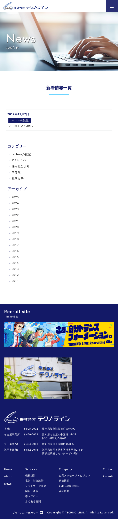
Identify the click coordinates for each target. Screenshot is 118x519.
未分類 (16, 172)
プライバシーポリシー (25, 512)
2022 (15, 215)
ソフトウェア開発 (35, 486)
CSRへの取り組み (69, 486)
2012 (15, 275)
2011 (15, 281)
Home (8, 469)
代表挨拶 (64, 480)
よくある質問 (33, 501)
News (8, 483)
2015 (15, 257)
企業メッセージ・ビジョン (74, 475)
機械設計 (30, 475)
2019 (15, 233)
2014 (15, 263)
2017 (15, 245)
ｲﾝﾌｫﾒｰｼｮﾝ (19, 160)
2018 (15, 239)
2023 (15, 209)
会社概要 (64, 491)
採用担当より (21, 166)
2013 (15, 269)
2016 (15, 251)
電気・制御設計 (34, 480)
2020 (15, 227)
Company (65, 469)
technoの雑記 (21, 154)
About (8, 476)
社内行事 (18, 178)
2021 (15, 221)
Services (31, 469)
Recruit (108, 476)
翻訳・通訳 (31, 491)
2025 (15, 197)
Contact (108, 469)
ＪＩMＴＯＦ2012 (20, 126)
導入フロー (31, 496)
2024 (15, 203)
